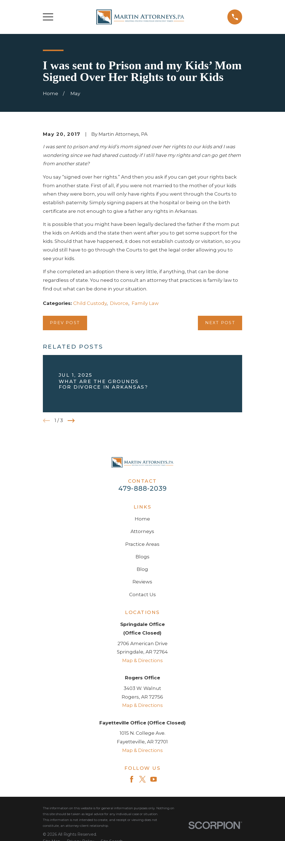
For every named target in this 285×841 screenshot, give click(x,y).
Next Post (220, 322)
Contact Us (142, 594)
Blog (142, 569)
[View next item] (71, 420)
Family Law (145, 303)
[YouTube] (153, 779)
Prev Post (65, 322)
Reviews (142, 581)
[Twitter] (142, 779)
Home (142, 519)
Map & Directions (142, 660)
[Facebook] (131, 779)
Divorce (119, 303)
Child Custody (90, 303)
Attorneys (142, 531)
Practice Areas (142, 544)
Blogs (142, 556)
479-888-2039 (142, 488)
